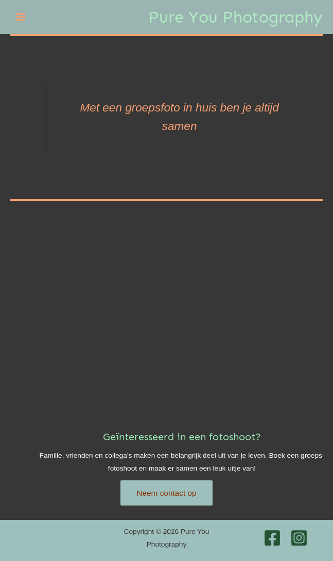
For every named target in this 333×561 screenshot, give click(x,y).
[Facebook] (272, 538)
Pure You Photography (235, 17)
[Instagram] (299, 538)
